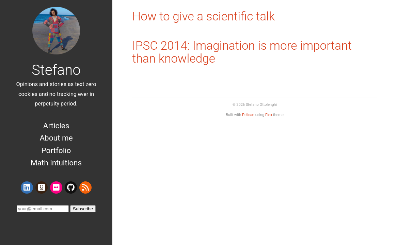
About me (56, 137)
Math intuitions (56, 162)
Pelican (248, 115)
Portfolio (56, 150)
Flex (268, 115)
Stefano (56, 70)
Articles (56, 125)
